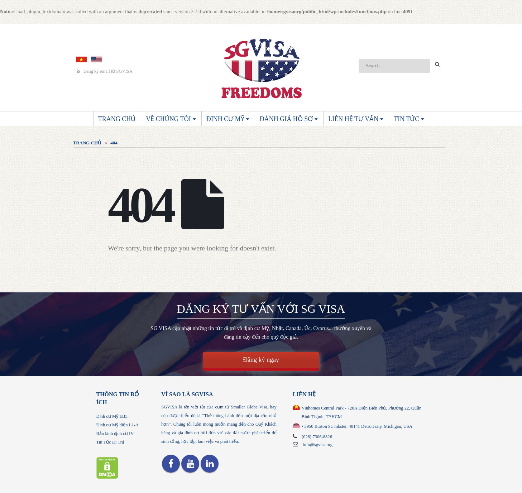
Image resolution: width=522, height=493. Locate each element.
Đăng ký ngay (261, 359)
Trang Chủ (117, 119)
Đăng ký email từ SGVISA (105, 71)
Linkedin (210, 464)
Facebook (171, 464)
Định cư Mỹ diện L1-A (117, 424)
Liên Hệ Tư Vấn (353, 119)
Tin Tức (406, 119)
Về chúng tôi (168, 119)
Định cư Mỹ (225, 119)
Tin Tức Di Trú (110, 442)
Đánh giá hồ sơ (286, 119)
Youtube (190, 464)
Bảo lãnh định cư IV (115, 433)
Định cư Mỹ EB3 (112, 416)
